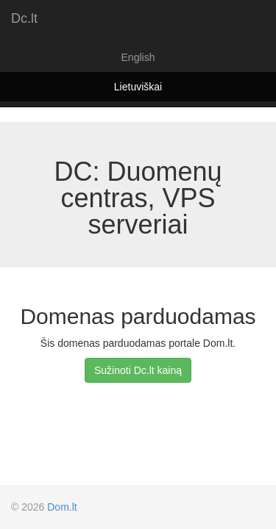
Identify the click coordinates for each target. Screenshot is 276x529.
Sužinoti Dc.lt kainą (138, 370)
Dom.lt (62, 507)
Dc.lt (24, 18)
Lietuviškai (138, 87)
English (138, 57)
